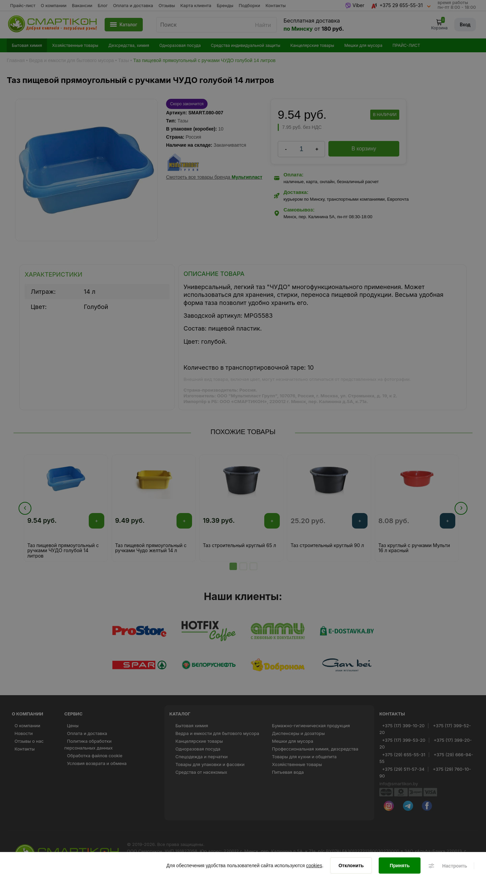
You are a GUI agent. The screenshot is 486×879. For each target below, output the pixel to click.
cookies (314, 865)
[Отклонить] (351, 865)
